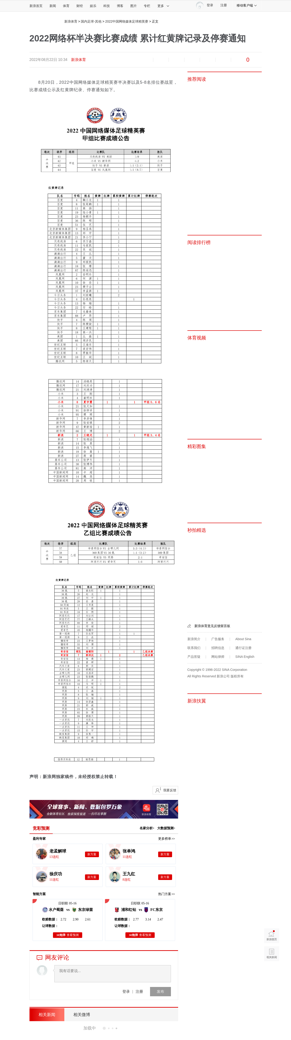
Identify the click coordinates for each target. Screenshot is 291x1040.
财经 (79, 6)
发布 (160, 991)
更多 (163, 6)
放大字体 (161, 59)
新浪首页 (36, 6)
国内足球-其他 (91, 21)
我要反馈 (169, 790)
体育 (66, 6)
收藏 (176, 59)
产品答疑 (193, 657)
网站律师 (217, 657)
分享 (223, 59)
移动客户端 (247, 5)
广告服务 (217, 639)
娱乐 (93, 6)
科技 (106, 6)
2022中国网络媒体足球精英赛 (126, 21)
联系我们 (193, 648)
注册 (223, 5)
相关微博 (81, 1014)
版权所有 (237, 676)
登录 (126, 991)
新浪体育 (70, 21)
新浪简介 (193, 639)
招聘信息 (217, 648)
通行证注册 (243, 648)
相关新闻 (47, 1014)
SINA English (244, 657)
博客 (120, 6)
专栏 (147, 6)
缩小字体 (145, 59)
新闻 (52, 6)
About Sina (243, 639)
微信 (207, 59)
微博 (192, 59)
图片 (133, 6)
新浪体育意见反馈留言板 (212, 626)
